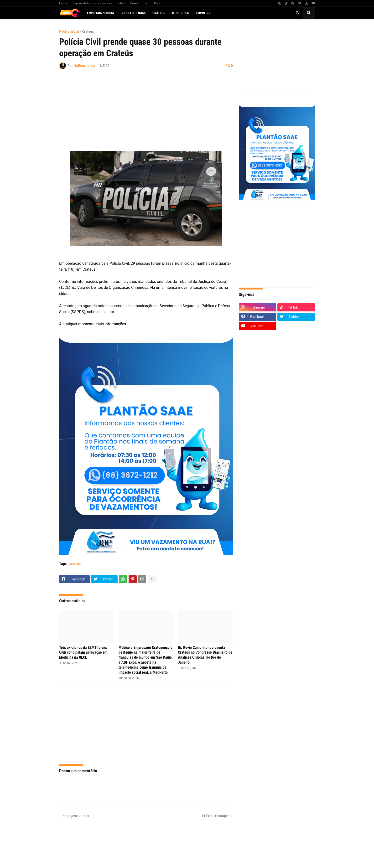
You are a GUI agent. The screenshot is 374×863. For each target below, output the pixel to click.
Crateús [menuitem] (158, 13)
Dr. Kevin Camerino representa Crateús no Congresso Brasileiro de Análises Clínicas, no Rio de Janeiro (205, 655)
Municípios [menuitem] (180, 13)
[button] (297, 13)
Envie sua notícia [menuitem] (100, 13)
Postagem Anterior (75, 816)
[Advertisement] (141, 112)
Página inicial (69, 31)
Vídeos (121, 3)
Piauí (146, 3)
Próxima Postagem (216, 816)
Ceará (134, 3)
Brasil (157, 3)
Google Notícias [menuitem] (133, 13)
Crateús (88, 31)
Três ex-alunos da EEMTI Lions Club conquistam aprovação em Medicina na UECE (83, 652)
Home (63, 3)
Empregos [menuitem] (203, 13)
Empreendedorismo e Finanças (92, 3)
